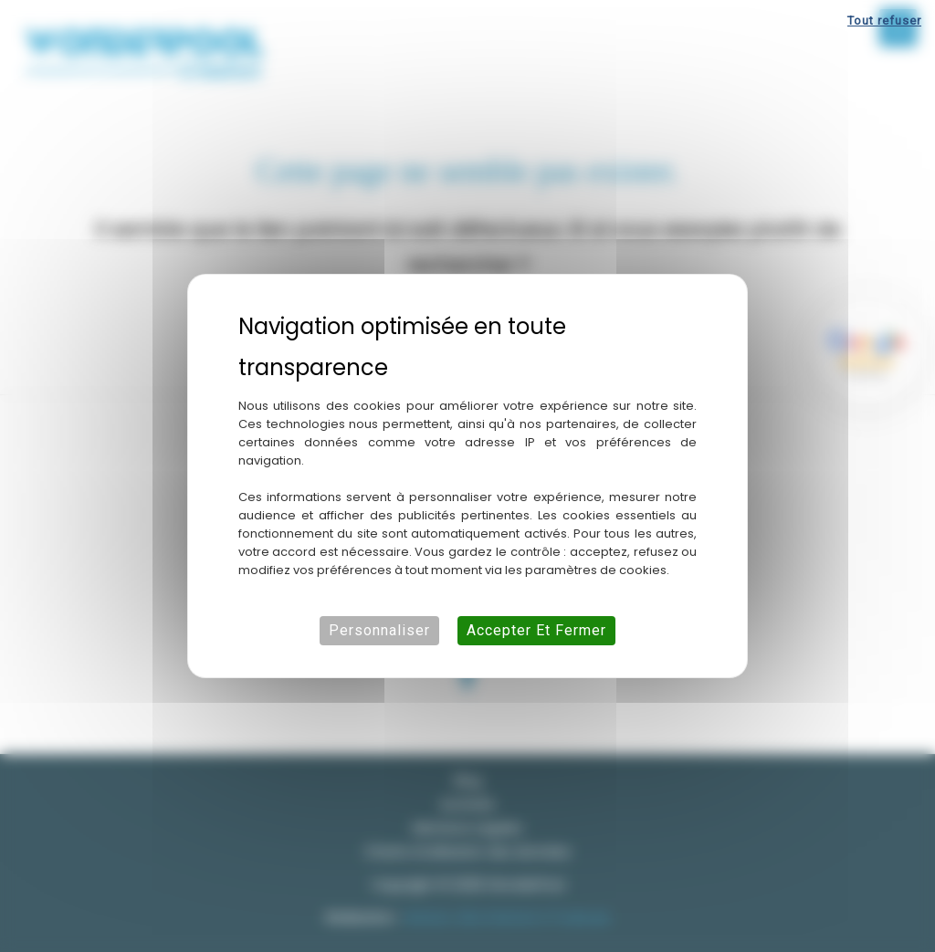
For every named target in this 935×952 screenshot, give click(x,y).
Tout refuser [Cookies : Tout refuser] (884, 20)
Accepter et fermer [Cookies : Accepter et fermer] (536, 630)
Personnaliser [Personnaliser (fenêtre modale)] (379, 630)
